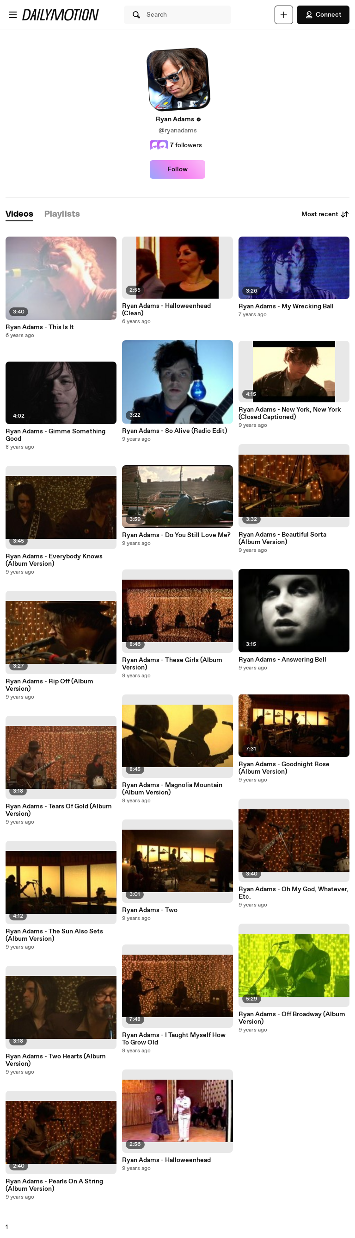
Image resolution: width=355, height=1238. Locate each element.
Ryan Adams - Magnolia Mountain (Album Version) (172, 789)
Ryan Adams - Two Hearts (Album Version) (56, 1060)
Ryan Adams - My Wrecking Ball (286, 306)
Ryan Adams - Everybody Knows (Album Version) (54, 560)
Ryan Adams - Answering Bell (282, 659)
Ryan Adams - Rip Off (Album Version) (49, 685)
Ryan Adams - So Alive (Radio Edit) (174, 431)
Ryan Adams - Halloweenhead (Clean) (166, 309)
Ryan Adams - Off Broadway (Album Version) (292, 1018)
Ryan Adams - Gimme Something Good (55, 435)
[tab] (19, 214)
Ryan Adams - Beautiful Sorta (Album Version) (282, 538)
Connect (323, 14)
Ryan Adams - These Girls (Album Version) (172, 664)
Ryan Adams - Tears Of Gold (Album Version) (59, 810)
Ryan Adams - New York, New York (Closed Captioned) (290, 413)
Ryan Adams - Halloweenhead (166, 1160)
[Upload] (284, 15)
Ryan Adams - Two (150, 910)
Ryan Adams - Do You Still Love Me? (176, 535)
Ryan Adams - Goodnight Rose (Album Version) (284, 768)
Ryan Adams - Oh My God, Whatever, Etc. (294, 893)
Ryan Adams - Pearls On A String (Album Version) (54, 1185)
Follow (177, 169)
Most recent (325, 214)
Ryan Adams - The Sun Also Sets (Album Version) (54, 935)
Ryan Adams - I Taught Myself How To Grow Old (174, 1039)
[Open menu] (13, 15)
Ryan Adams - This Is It (40, 327)
